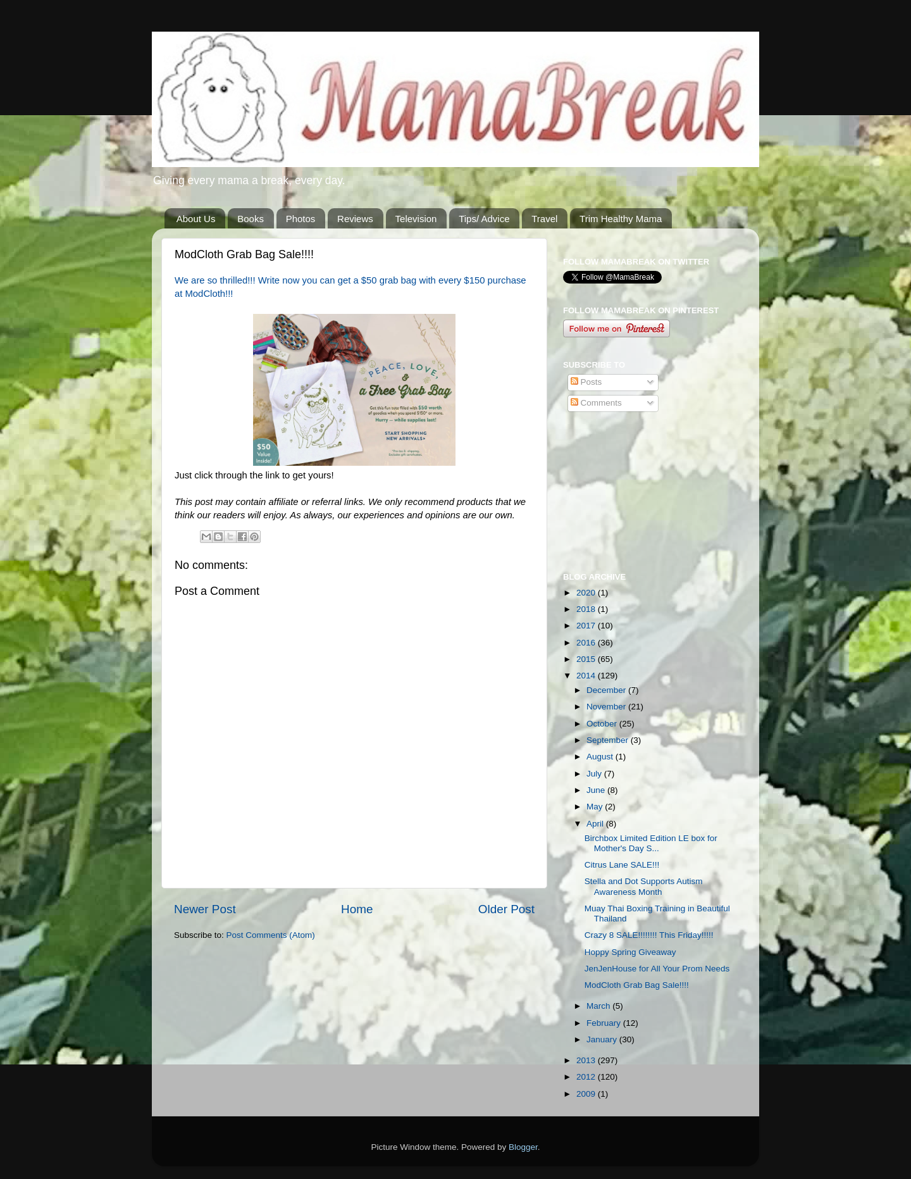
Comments (596, 403)
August (601, 756)
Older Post (506, 909)
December (607, 690)
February (604, 1023)
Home (357, 909)
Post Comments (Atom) (270, 935)
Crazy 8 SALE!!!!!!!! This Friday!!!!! (649, 935)
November (607, 706)
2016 (587, 642)
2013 (587, 1060)
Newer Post (205, 909)
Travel (544, 218)
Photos (301, 218)
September (608, 740)
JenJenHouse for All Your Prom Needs (657, 968)
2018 (587, 609)
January (602, 1039)
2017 (587, 625)
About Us (196, 218)
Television (416, 218)
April (596, 823)
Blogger (523, 1147)
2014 (587, 675)
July (595, 773)
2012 (587, 1077)
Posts (586, 382)
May (595, 806)
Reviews (355, 218)
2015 (587, 659)
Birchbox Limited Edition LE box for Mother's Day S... (651, 843)
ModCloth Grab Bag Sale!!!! (637, 985)
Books (250, 218)
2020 (587, 592)
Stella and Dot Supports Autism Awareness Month (644, 886)
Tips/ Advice (484, 218)
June (596, 790)
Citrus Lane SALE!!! (622, 865)
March (599, 1006)
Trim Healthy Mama (620, 218)
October (602, 723)
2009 (587, 1094)
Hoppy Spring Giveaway (630, 952)
